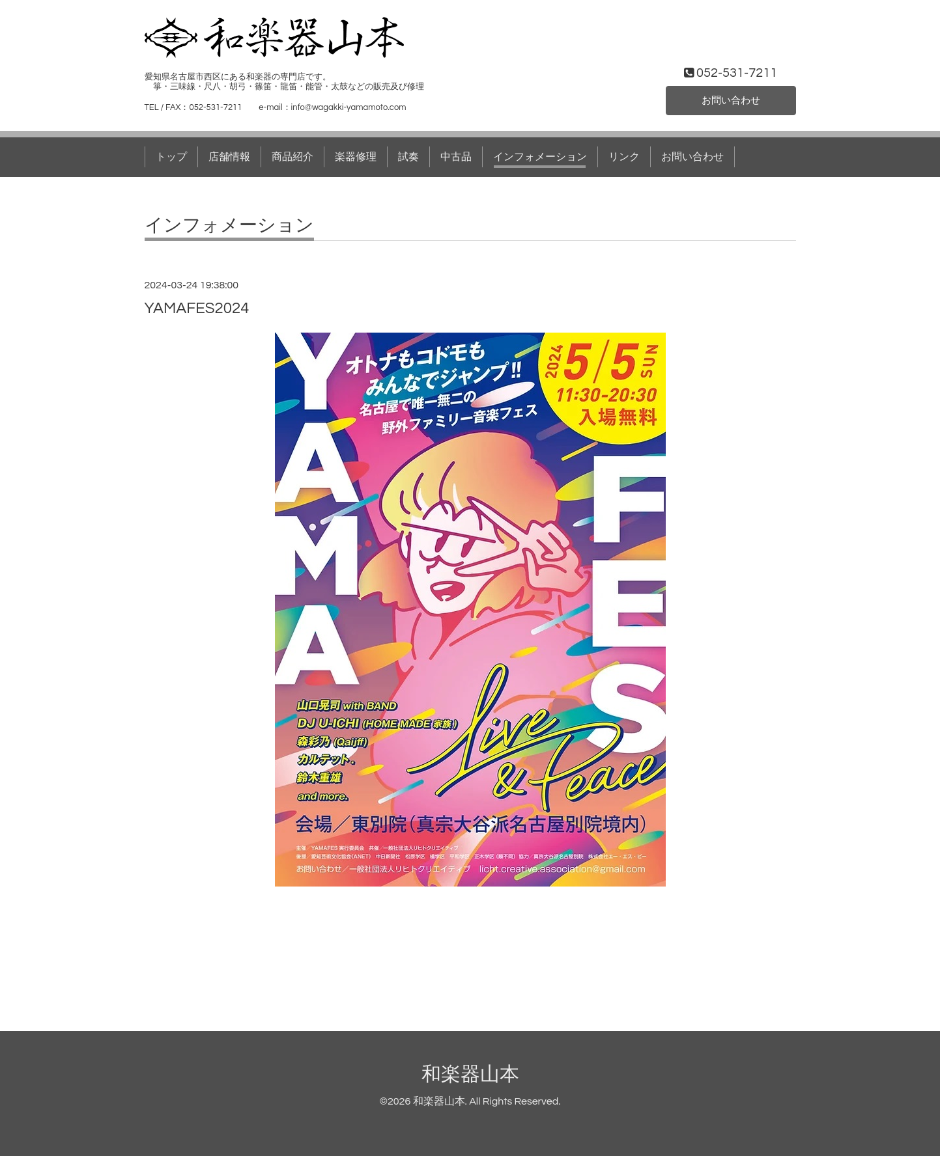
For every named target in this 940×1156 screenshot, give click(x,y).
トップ (171, 157)
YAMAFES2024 (197, 308)
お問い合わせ (731, 100)
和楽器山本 (470, 1074)
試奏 (408, 157)
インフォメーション (540, 157)
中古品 (456, 157)
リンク (624, 157)
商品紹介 (292, 157)
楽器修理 (356, 157)
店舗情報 (229, 157)
